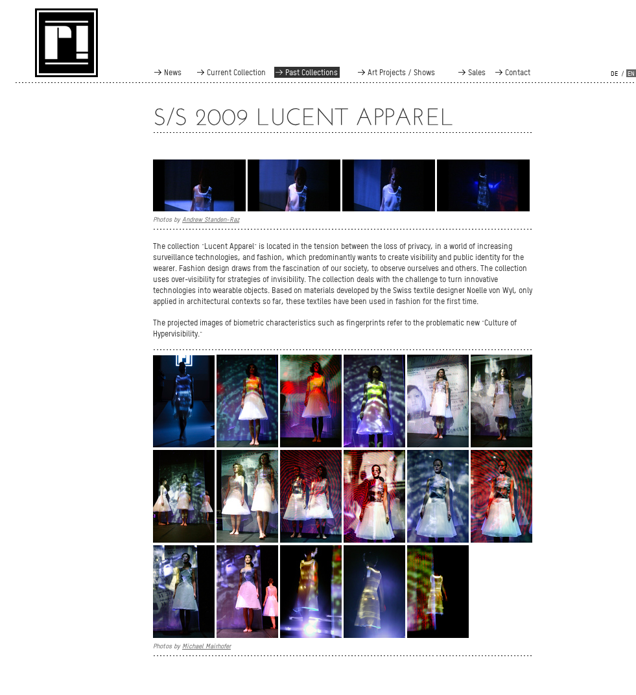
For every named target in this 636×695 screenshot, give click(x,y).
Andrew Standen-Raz (210, 219)
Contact (517, 72)
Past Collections (311, 72)
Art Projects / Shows (401, 72)
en (631, 73)
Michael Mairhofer (206, 646)
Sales (477, 72)
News (173, 72)
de (614, 73)
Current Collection (236, 72)
